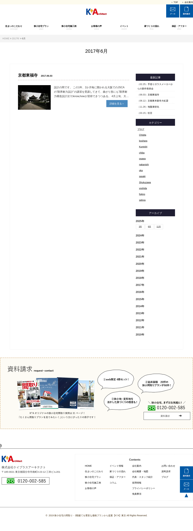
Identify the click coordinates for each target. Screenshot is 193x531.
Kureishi (143, 146)
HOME (88, 466)
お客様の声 (96, 27)
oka (141, 170)
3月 (140, 226)
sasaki (142, 176)
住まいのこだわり (14, 27)
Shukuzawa (145, 182)
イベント (124, 27)
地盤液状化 (153, 106)
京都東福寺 (153, 94)
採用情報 (136, 482)
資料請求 (166, 471)
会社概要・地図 (140, 471)
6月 (149, 226)
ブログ (140, 129)
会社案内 (136, 466)
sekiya (142, 200)
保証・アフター (179, 27)
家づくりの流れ (152, 27)
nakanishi (144, 164)
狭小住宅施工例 (69, 27)
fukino (142, 194)
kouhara (143, 141)
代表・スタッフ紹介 (142, 477)
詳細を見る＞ (117, 103)
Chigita (142, 135)
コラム (113, 482)
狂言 (150, 113)
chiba (141, 152)
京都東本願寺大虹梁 (158, 100)
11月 (159, 226)
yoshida (143, 188)
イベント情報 (116, 466)
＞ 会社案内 (187, 2)
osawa (142, 158)
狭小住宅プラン (41, 27)
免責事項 (136, 494)
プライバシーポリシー (143, 488)
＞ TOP (174, 2)
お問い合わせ (168, 466)
